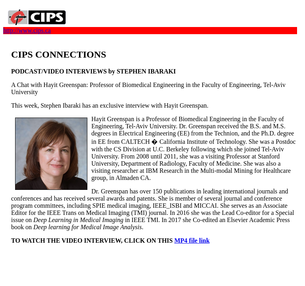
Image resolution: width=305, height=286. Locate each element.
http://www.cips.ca (27, 30)
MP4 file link (192, 240)
